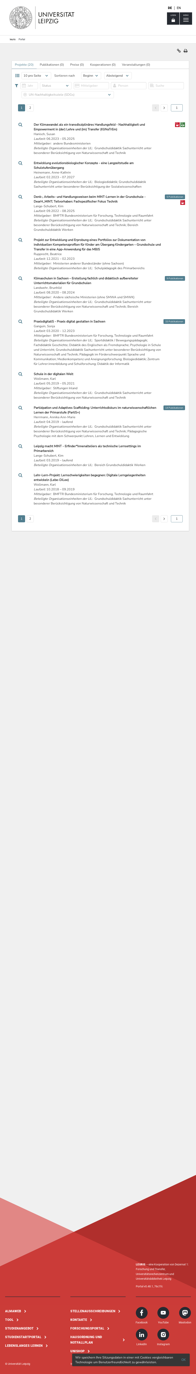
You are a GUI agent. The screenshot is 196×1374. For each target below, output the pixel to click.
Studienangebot (19, 1328)
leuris (12, 39)
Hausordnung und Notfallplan (86, 1339)
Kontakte (78, 1320)
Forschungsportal (87, 1328)
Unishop (77, 1351)
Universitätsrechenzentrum (152, 1274)
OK (183, 1360)
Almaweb (13, 1311)
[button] (179, 51)
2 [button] (30, 108)
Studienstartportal (23, 1337)
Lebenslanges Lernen (24, 1346)
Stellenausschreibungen (92, 1311)
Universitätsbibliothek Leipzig (153, 1278)
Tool (9, 1320)
